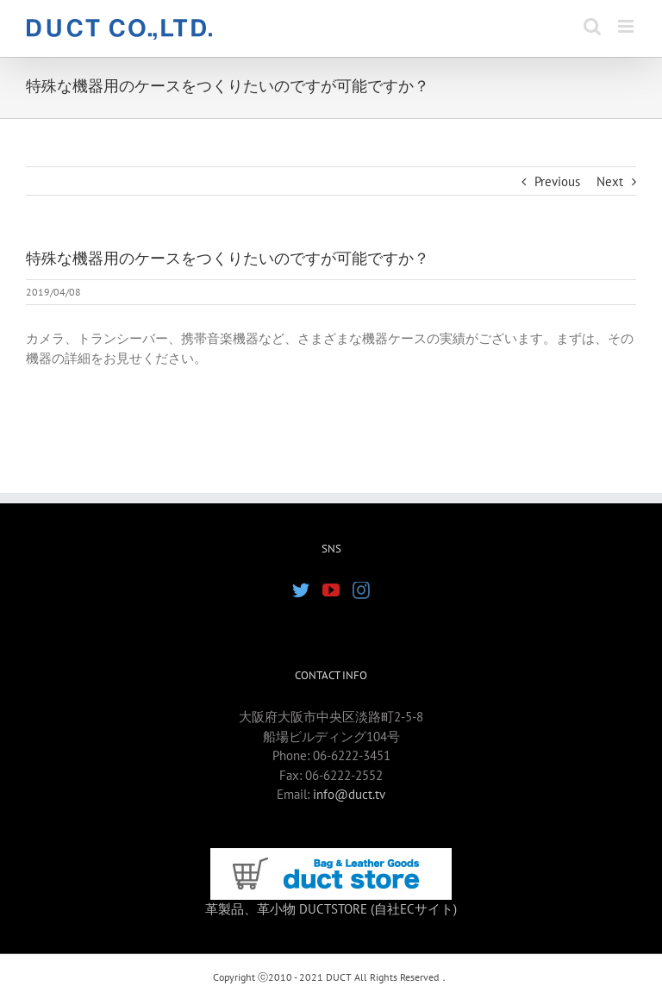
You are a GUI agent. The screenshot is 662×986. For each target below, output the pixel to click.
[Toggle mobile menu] (627, 26)
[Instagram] (361, 590)
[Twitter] (300, 590)
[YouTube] (331, 590)
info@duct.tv (349, 794)
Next (609, 181)
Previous (557, 181)
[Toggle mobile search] (592, 26)
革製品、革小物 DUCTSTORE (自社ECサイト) (331, 909)
